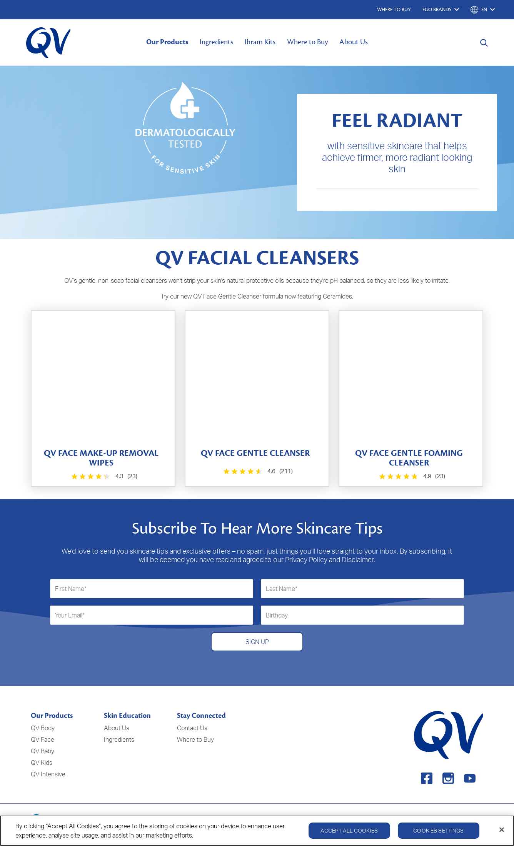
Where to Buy (307, 42)
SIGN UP (257, 642)
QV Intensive (48, 774)
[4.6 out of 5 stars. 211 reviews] (257, 471)
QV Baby (42, 751)
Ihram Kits (260, 42)
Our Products (167, 42)
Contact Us (192, 728)
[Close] (501, 833)
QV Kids (41, 762)
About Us (353, 42)
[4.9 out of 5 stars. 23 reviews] (411, 476)
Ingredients (216, 42)
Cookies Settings (438, 834)
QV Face (42, 739)
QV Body (43, 728)
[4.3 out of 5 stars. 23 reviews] (103, 476)
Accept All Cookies (349, 834)
